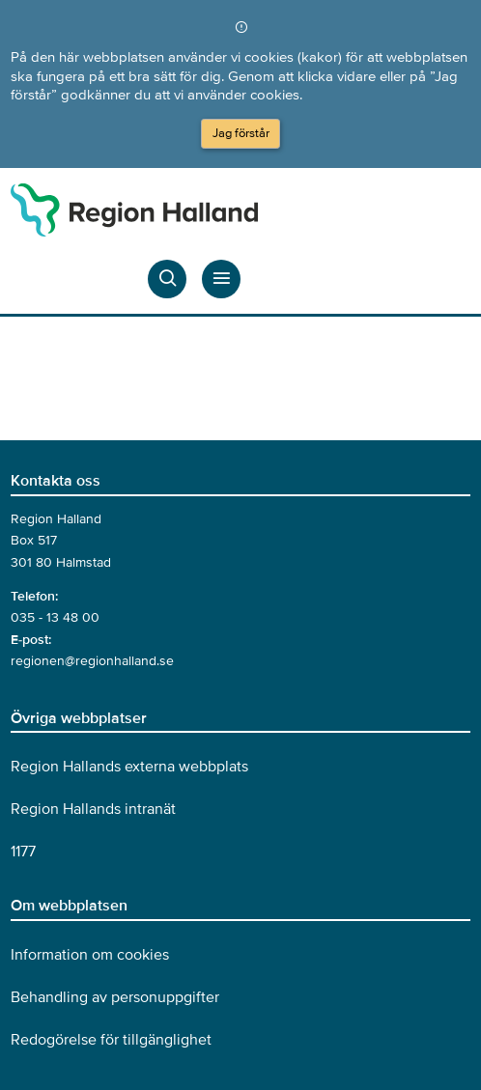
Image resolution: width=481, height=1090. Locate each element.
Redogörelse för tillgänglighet (111, 1039)
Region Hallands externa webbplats (129, 766)
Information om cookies (90, 954)
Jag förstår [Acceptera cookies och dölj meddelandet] (240, 133)
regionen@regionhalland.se (92, 661)
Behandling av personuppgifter (115, 997)
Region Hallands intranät (93, 809)
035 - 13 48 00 (55, 617)
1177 (23, 851)
